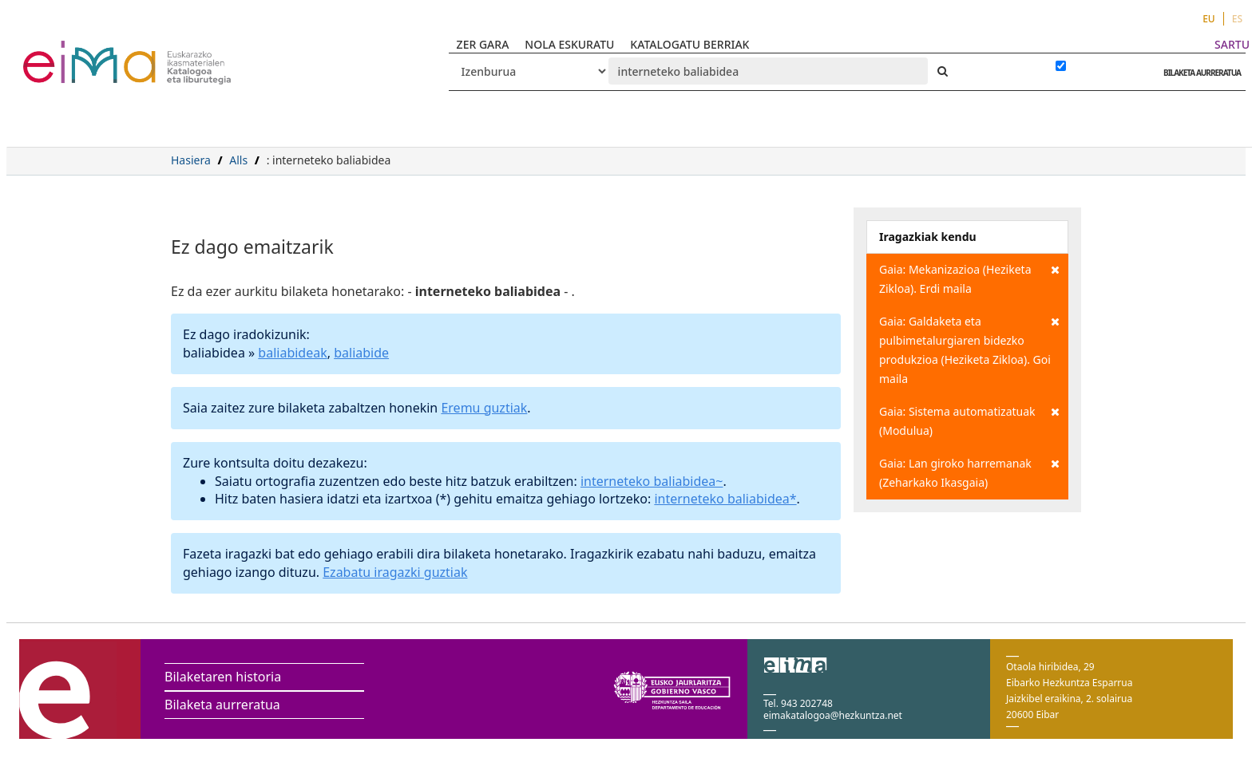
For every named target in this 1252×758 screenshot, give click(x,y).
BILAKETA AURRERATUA (1198, 72)
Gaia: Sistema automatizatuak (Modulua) (969, 420)
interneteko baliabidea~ (651, 481)
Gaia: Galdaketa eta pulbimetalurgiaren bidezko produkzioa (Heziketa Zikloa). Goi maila (969, 349)
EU (1208, 19)
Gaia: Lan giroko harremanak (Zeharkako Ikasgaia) (969, 472)
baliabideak (292, 352)
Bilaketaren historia (222, 676)
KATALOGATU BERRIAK (689, 44)
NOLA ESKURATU (569, 44)
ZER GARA (483, 44)
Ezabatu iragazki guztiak (395, 572)
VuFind (65, 52)
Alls (238, 160)
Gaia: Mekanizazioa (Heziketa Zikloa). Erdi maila (969, 278)
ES (1237, 19)
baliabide (361, 352)
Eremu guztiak (484, 408)
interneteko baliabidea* (725, 498)
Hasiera (191, 160)
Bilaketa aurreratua (222, 704)
